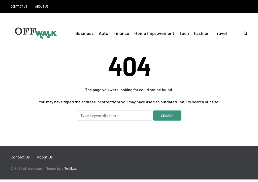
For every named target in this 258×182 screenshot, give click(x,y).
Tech (184, 33)
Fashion (202, 33)
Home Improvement (154, 33)
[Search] (114, 115)
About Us (42, 6)
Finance (121, 33)
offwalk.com (71, 168)
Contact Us (19, 6)
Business (84, 33)
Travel (221, 33)
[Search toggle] (243, 33)
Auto (103, 33)
